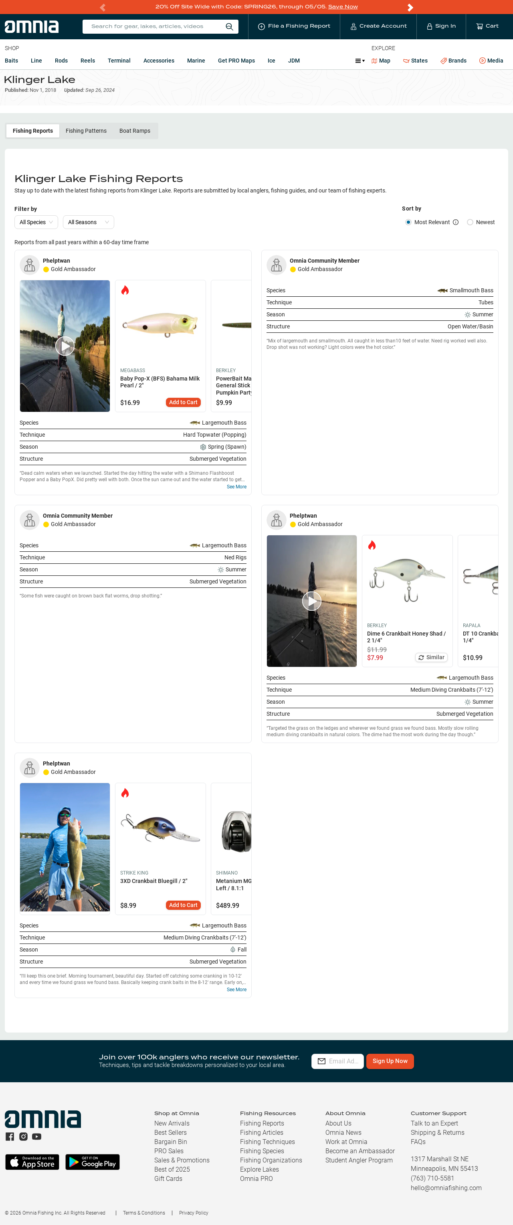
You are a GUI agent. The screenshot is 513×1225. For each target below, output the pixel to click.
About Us (338, 1123)
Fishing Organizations (271, 1160)
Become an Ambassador (360, 1151)
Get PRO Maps (236, 60)
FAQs (418, 1142)
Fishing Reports (33, 138)
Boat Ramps (134, 138)
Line (36, 60)
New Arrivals (172, 1123)
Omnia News (343, 1132)
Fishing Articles (261, 1132)
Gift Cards (168, 1178)
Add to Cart (183, 410)
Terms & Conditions (144, 1213)
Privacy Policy (193, 1213)
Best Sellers (170, 1132)
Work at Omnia (346, 1142)
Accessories (158, 60)
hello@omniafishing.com (446, 1188)
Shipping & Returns (438, 1132)
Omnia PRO (256, 1178)
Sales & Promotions (182, 1160)
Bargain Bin (170, 1142)
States (415, 60)
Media (491, 60)
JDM (294, 60)
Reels (88, 60)
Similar (431, 665)
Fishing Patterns (86, 138)
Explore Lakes (259, 1169)
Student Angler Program (359, 1160)
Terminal (119, 60)
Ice (271, 60)
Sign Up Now (427, 1061)
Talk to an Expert (434, 1123)
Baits (11, 60)
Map (381, 60)
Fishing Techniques (267, 1142)
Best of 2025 (172, 1169)
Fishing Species (262, 1151)
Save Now (343, 6)
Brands (453, 60)
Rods (61, 60)
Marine (196, 60)
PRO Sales (169, 1151)
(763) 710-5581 (432, 1178)
